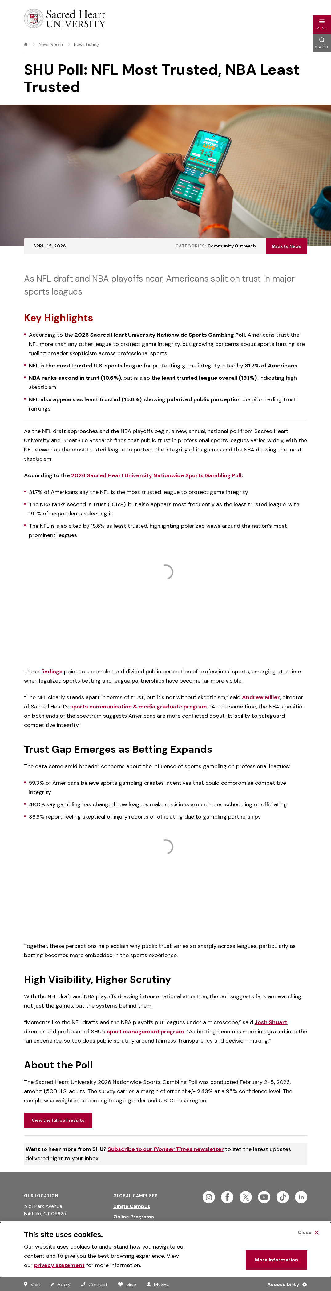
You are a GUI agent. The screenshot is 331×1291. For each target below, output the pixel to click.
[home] (26, 44)
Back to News (286, 246)
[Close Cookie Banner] (308, 1232)
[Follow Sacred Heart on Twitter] (245, 1197)
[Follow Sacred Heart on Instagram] (208, 1197)
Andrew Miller (261, 697)
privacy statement (59, 1265)
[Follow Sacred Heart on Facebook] (227, 1197)
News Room (51, 44)
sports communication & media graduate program (138, 706)
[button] (322, 24)
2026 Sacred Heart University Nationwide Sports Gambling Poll (156, 475)
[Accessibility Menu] (284, 1284)
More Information (276, 1260)
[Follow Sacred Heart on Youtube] (264, 1197)
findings (52, 671)
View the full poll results (58, 1120)
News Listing (86, 44)
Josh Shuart (271, 1022)
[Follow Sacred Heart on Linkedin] (301, 1197)
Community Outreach (232, 246)
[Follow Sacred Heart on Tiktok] (282, 1197)
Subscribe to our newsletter (166, 1149)
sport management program (145, 1031)
